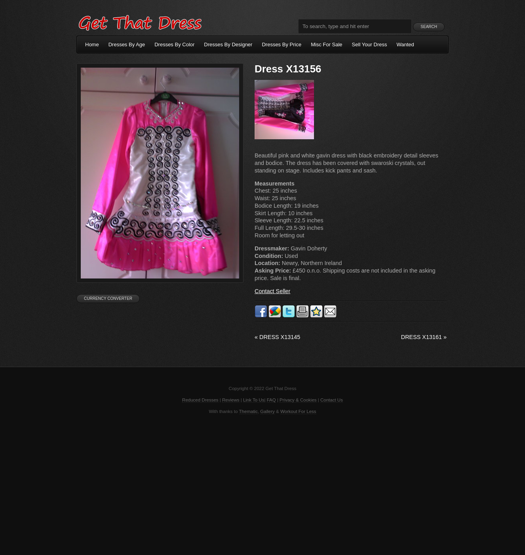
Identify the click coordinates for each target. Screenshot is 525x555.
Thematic (248, 411)
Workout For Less (298, 411)
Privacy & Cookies (298, 400)
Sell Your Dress (369, 44)
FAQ (271, 400)
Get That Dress (139, 22)
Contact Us (331, 400)
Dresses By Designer (228, 44)
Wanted (405, 44)
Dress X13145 (277, 337)
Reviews (231, 400)
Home (92, 44)
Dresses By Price (281, 44)
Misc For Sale (326, 44)
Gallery (267, 411)
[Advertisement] (262, 483)
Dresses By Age (126, 44)
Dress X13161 (424, 337)
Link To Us (253, 400)
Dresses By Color (174, 44)
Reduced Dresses (200, 400)
